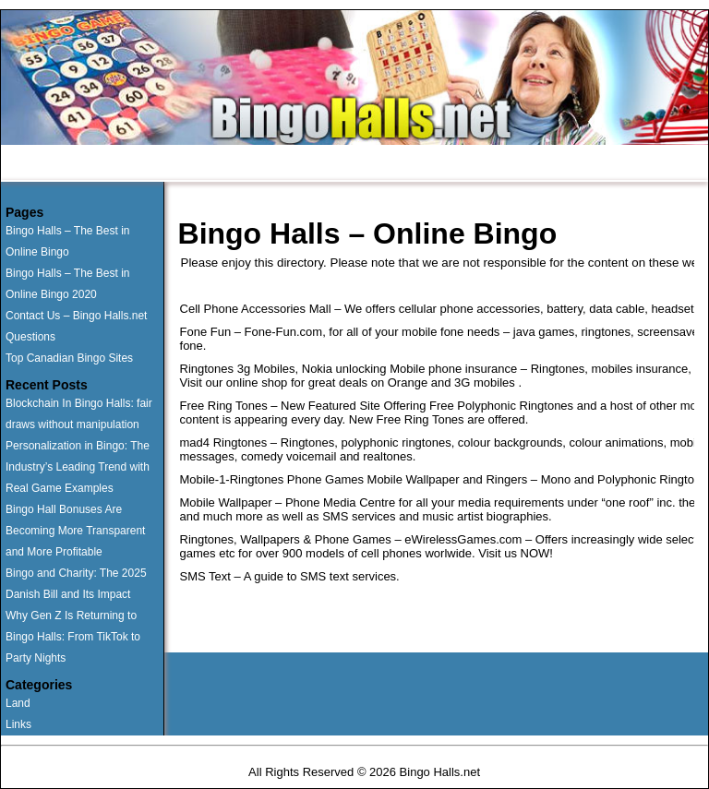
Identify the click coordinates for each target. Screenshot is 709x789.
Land (18, 703)
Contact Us (427, 164)
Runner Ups (139, 164)
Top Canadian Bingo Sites (69, 358)
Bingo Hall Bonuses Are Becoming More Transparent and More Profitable (75, 530)
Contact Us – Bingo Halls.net (76, 315)
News (509, 164)
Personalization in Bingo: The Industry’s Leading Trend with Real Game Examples (78, 467)
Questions (334, 164)
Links (18, 724)
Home (54, 164)
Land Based (239, 164)
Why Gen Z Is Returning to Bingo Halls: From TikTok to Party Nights (73, 636)
